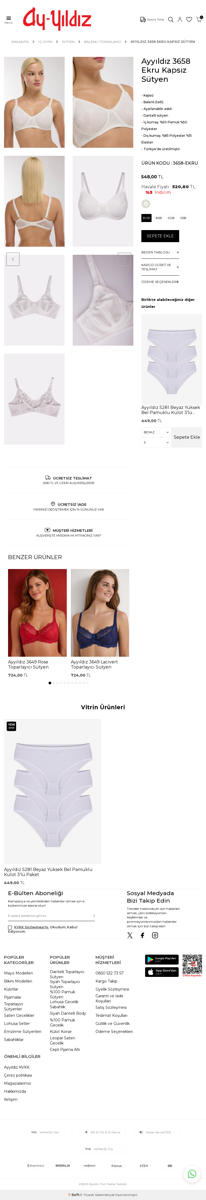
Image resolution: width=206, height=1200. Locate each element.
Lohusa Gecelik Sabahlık (64, 1004)
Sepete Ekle (160, 236)
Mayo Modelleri (18, 973)
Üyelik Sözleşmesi (112, 989)
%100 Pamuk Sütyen (62, 994)
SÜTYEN (68, 42)
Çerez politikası (18, 1075)
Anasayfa (20, 42)
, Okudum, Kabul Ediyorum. (43, 929)
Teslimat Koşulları (111, 1015)
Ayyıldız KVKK (17, 1067)
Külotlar (11, 989)
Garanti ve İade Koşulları (109, 998)
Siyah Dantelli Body (68, 1013)
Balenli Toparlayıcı (102, 42)
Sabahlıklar (14, 1039)
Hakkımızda (15, 1091)
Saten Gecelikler (19, 1015)
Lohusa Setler (17, 1023)
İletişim (10, 1099)
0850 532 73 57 (109, 973)
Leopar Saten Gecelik (62, 1041)
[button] (50, 683)
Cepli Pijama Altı (65, 1049)
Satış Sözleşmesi (111, 1007)
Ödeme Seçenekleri (114, 1031)
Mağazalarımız (17, 1083)
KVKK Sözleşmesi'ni (31, 927)
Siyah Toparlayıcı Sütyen (65, 984)
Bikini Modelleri (18, 981)
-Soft (74, 1195)
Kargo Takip (106, 981)
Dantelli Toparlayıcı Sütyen (67, 974)
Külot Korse (61, 1031)
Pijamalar (12, 997)
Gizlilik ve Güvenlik (112, 1023)
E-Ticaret (87, 1195)
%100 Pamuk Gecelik (62, 1023)
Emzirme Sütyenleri (22, 1031)
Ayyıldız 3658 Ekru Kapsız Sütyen (163, 42)
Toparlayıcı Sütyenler (13, 1006)
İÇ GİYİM (45, 42)
